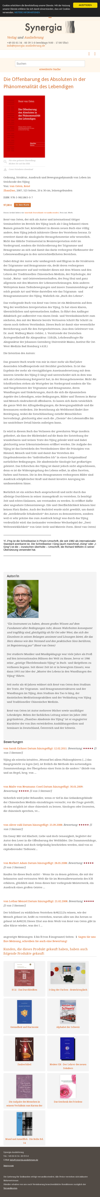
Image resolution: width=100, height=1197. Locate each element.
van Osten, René (20, 186)
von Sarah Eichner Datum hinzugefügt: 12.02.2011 (35, 748)
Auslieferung (34, 37)
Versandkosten (10, 1188)
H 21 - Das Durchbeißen (24, 989)
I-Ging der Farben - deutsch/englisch (68, 989)
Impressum (8, 1166)
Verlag (11, 37)
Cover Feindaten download (21, 169)
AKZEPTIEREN (85, 5)
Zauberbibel (24, 1064)
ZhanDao (9, 190)
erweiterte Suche (50, 69)
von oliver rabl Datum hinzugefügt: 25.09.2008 (32, 824)
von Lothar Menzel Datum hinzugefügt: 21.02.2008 (35, 901)
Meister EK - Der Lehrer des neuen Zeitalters (68, 1066)
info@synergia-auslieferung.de (26, 45)
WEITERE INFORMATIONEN (27, 12)
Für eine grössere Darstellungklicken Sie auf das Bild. (22, 162)
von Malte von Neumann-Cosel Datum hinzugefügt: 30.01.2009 (42, 786)
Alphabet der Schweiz (68, 1027)
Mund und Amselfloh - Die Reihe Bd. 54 (24, 1141)
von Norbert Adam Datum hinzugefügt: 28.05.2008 (35, 863)
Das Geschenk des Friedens (68, 1101)
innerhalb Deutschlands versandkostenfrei (42, 213)
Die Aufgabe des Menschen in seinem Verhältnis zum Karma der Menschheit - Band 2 (24, 1103)
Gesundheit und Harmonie (24, 1027)
